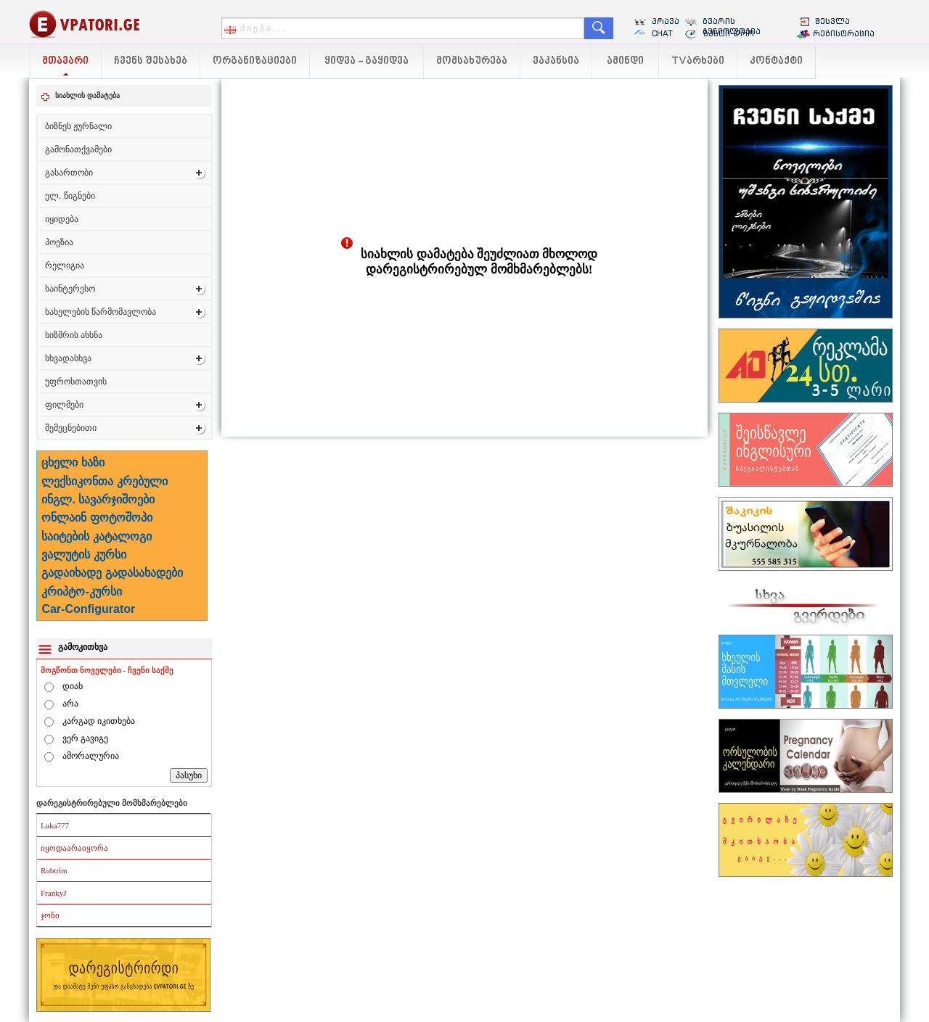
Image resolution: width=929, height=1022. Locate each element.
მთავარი (65, 61)
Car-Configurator (88, 609)
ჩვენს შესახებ (150, 61)
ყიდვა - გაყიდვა (366, 61)
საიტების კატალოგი (96, 536)
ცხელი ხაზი (72, 462)
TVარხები (697, 61)
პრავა (665, 21)
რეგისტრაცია (844, 33)
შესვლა (832, 21)
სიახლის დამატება (87, 95)
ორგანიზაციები (255, 61)
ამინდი (625, 61)
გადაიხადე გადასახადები (111, 572)
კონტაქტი (776, 61)
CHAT (662, 33)
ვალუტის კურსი (83, 554)
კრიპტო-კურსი (81, 591)
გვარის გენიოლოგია (732, 26)
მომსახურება (471, 61)
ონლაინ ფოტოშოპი (96, 517)
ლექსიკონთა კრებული (104, 481)
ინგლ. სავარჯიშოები (98, 499)
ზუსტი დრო (728, 33)
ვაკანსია (556, 61)
